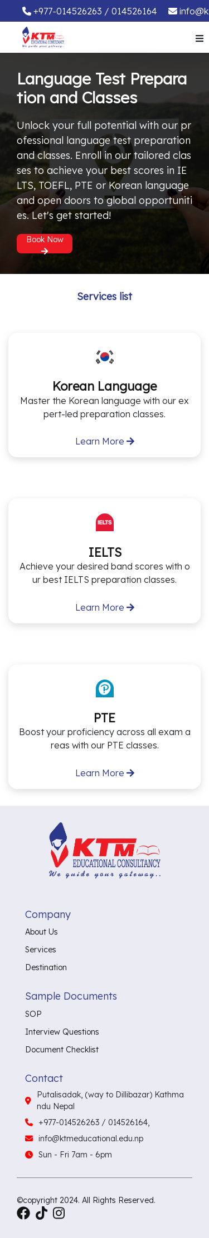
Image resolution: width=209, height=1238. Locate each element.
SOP (33, 1014)
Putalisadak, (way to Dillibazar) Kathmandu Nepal (110, 1100)
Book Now (45, 243)
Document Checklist (62, 1050)
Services (40, 950)
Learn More (104, 441)
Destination (46, 967)
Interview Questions (62, 1032)
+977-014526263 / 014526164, (93, 1122)
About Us (41, 932)
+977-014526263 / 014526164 (95, 11)
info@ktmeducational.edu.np (90, 1139)
